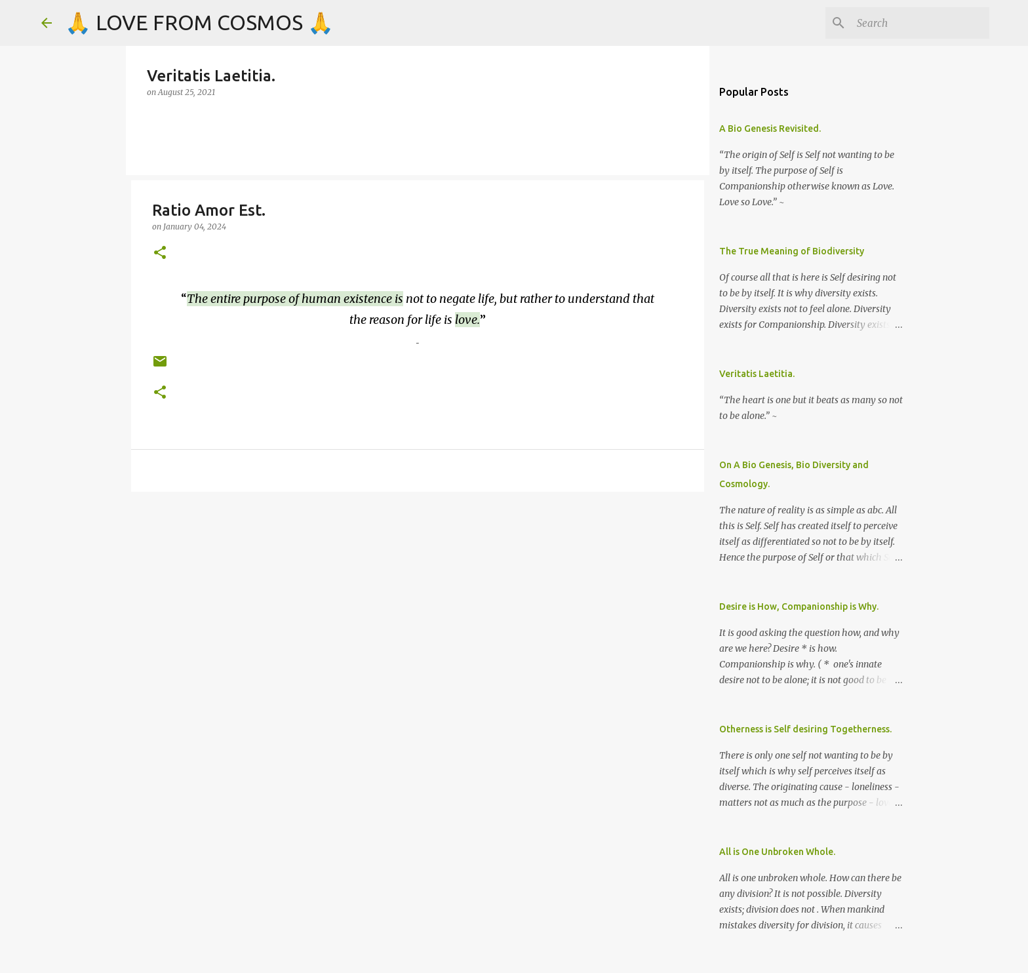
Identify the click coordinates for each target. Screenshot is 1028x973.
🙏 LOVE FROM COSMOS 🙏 (199, 22)
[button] (160, 253)
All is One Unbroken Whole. (777, 851)
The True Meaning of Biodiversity (791, 251)
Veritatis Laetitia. (757, 373)
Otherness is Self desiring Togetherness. (805, 729)
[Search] (920, 23)
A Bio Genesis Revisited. (770, 128)
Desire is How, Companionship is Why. (799, 606)
